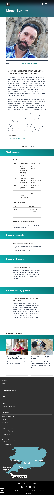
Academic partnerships (9, 390)
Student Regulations (41, 490)
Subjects (4, 383)
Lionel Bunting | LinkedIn (17, 138)
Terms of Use (28, 493)
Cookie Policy (24, 490)
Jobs (3, 403)
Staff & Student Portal (8, 423)
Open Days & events (8, 416)
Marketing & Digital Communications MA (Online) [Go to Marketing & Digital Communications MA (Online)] (17, 357)
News (4, 396)
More (47, 146)
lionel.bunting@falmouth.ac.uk (28, 63)
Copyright (29, 490)
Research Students (35, 146)
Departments (6, 387)
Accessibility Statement (16, 490)
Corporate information (9, 406)
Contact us (5, 412)
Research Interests (21, 146)
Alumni (4, 419)
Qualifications (8, 146)
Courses (4, 380)
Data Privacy (34, 490)
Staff (3, 400)
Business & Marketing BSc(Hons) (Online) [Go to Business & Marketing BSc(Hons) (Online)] (42, 357)
